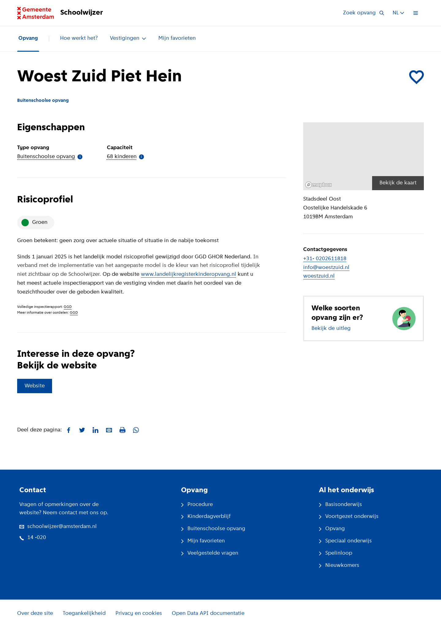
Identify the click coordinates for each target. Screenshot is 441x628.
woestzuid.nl (319, 276)
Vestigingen (128, 38)
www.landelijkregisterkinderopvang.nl (188, 274)
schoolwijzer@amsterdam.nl (58, 527)
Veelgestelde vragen (209, 553)
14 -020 (32, 538)
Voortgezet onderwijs (349, 516)
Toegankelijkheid (84, 613)
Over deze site (35, 613)
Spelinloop (335, 553)
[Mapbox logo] (318, 184)
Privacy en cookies (138, 613)
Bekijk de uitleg (331, 328)
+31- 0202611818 (324, 259)
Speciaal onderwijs (345, 541)
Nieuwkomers (339, 565)
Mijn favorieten (177, 38)
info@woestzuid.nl (326, 268)
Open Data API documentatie (208, 613)
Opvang (28, 38)
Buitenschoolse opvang (213, 529)
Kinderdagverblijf (206, 516)
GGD (68, 307)
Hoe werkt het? (79, 38)
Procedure (197, 505)
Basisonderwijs (340, 505)
